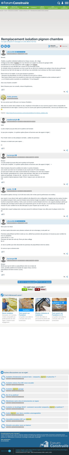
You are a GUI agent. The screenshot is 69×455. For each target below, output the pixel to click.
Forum (3, 7)
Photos (24, 7)
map (27, 64)
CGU (54, 449)
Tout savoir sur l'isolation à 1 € (57, 314)
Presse (58, 449)
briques (35, 64)
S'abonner (63, 46)
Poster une (44, 282)
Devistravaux (42, 7)
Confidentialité (24, 451)
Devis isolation (7, 313)
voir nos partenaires (5, 440)
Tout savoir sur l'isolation (24, 314)
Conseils (34, 7)
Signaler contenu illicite (26, 449)
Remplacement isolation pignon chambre (32, 39)
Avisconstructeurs (53, 7)
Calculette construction (47, 449)
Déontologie (64, 449)
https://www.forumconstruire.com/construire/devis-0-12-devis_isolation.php (27, 113)
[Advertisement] (34, 347)
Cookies (30, 451)
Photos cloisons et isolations (42, 314)
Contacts (18, 449)
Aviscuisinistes (64, 7)
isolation (16, 63)
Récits (14, 7)
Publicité (18, 451)
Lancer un (26, 282)
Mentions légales (37, 449)
